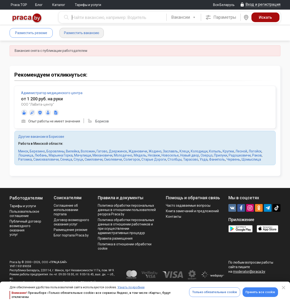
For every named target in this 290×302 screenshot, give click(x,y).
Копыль (215, 151)
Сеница (66, 159)
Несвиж (154, 155)
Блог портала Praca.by (71, 235)
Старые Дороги (153, 159)
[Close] (283, 287)
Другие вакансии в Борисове (41, 137)
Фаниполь (217, 159)
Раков (257, 155)
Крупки (228, 151)
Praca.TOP (19, 5)
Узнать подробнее (131, 287)
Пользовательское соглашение (24, 214)
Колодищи (199, 151)
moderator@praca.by (249, 271)
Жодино (155, 151)
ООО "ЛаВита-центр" (37, 104)
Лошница (25, 155)
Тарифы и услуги (88, 5)
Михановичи (102, 155)
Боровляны (55, 151)
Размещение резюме (70, 230)
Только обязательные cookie (214, 292)
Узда (204, 159)
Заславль (170, 151)
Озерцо (207, 155)
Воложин (88, 151)
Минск (23, 151)
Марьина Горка (61, 155)
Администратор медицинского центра (51, 93)
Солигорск (131, 159)
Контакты (173, 216)
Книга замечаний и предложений (192, 211)
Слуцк (78, 159)
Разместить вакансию (81, 33)
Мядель (140, 155)
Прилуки (220, 155)
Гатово (102, 151)
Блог (39, 5)
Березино (37, 151)
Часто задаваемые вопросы (188, 205)
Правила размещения (115, 238)
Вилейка (72, 151)
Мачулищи (82, 155)
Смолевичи (113, 159)
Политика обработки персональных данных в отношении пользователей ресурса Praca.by (127, 210)
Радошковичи (240, 155)
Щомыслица (251, 159)
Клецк (184, 151)
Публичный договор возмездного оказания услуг (25, 227)
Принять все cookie (260, 292)
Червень (233, 159)
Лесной (241, 151)
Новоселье (170, 155)
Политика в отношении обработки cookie (124, 246)
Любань (41, 155)
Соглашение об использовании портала (66, 210)
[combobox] (184, 17)
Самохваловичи (46, 159)
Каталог (58, 5)
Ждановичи (137, 151)
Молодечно (123, 155)
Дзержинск (118, 151)
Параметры (220, 17)
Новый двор (189, 155)
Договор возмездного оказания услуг (71, 222)
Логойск (255, 151)
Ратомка (25, 159)
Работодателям (26, 197)
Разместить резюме (31, 33)
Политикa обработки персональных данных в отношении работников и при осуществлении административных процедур (126, 226)
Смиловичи (94, 159)
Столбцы (175, 159)
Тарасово (190, 159)
